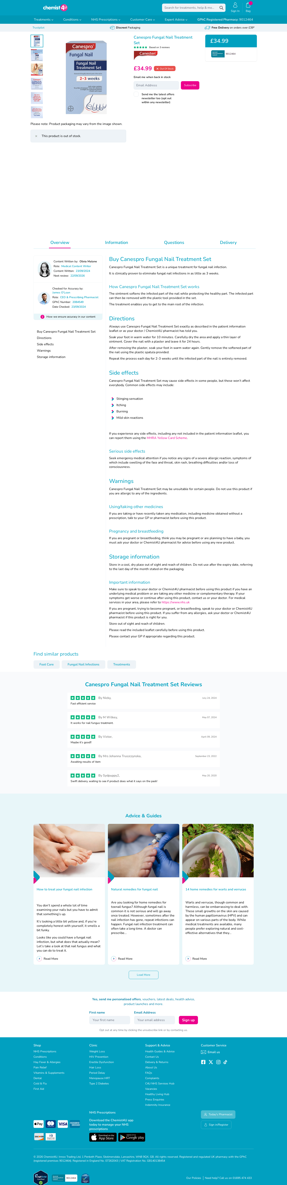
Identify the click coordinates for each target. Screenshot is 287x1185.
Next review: (61, 278)
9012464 (225, 22)
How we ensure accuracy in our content (70, 319)
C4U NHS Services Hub (159, 1086)
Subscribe (190, 88)
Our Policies (193, 1181)
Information (116, 245)
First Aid (39, 1092)
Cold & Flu (40, 1086)
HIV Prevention (98, 1059)
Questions (174, 245)
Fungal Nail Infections (83, 667)
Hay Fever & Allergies (47, 1065)
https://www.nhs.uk (175, 605)
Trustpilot (38, 30)
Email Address (145, 1015)
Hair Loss (95, 1070)
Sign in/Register (216, 1127)
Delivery (228, 245)
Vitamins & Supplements (49, 1075)
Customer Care (142, 22)
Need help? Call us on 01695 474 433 (228, 1181)
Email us (210, 1054)
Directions (44, 341)
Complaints (152, 1081)
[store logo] (55, 9)
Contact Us (152, 1059)
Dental (38, 1081)
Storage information (51, 360)
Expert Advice (176, 22)
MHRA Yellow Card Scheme (167, 441)
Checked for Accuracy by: (67, 291)
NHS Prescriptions (105, 22)
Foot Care (46, 667)
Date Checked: (61, 309)
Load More (143, 977)
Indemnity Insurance (157, 1108)
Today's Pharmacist (218, 1117)
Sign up (188, 1022)
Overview (59, 245)
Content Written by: (66, 264)
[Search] (222, 9)
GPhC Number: (61, 305)
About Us (151, 1070)
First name (97, 1015)
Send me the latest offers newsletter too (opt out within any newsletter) (158, 101)
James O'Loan (61, 295)
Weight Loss (97, 1054)
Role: (57, 269)
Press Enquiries (154, 1102)
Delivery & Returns (156, 1065)
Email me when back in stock (152, 80)
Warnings (44, 353)
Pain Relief (40, 1070)
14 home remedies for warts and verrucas (215, 892)
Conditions (72, 22)
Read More (51, 961)
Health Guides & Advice (160, 1054)
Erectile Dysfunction (101, 1065)
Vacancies (151, 1092)
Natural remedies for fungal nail (134, 892)
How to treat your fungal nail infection (64, 892)
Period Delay (97, 1075)
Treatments (43, 22)
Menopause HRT (99, 1081)
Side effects (45, 347)
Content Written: (64, 274)
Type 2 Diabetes (99, 1086)
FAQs (148, 1075)
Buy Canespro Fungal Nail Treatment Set (66, 334)
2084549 (78, 305)
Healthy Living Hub (157, 1097)
